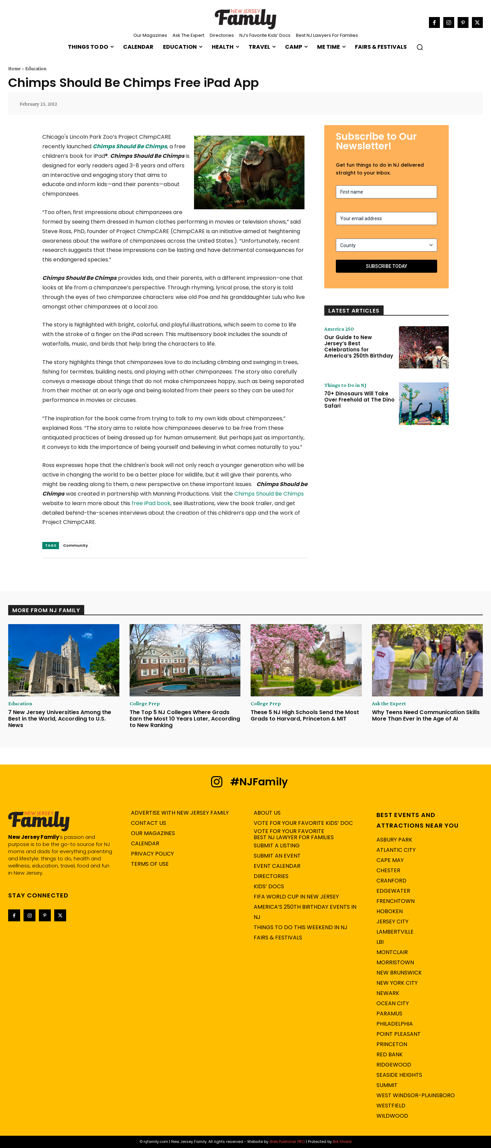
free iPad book (151, 503)
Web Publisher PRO (287, 1141)
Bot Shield (342, 1141)
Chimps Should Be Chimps (130, 146)
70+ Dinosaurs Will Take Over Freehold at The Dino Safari (359, 399)
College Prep (145, 703)
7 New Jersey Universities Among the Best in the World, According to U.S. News (59, 718)
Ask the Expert (389, 703)
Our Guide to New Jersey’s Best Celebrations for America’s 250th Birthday (358, 346)
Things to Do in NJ (345, 385)
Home (14, 68)
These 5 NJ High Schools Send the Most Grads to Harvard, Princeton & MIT (305, 715)
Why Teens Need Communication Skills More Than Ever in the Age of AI (426, 715)
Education (35, 68)
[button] (420, 47)
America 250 (339, 329)
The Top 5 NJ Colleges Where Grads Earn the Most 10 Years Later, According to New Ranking (185, 718)
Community (75, 545)
